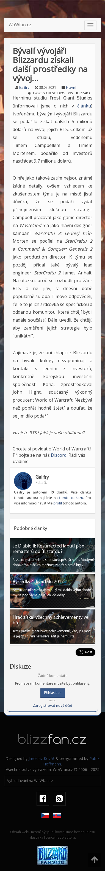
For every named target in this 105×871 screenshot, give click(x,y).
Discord (59, 455)
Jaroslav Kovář (41, 758)
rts (70, 93)
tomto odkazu (71, 498)
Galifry (24, 88)
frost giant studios (49, 93)
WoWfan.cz (20, 25)
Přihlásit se (52, 693)
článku (84, 106)
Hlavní (71, 88)
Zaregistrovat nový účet (52, 706)
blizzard (83, 93)
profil (57, 503)
